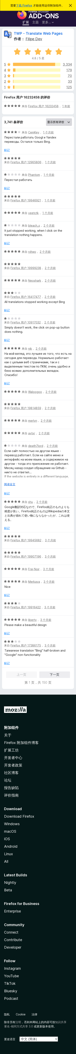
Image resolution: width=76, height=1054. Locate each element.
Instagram (12, 968)
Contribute (13, 940)
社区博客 (11, 773)
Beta (8, 890)
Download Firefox (19, 816)
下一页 (54, 674)
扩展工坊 (11, 750)
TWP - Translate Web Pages (38, 33)
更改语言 (9, 1039)
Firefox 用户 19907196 (26, 556)
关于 (7, 735)
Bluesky (10, 991)
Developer (12, 947)
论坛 (7, 780)
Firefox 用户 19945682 (26, 540)
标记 (7, 150)
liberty (32, 620)
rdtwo (32, 251)
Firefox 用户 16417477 (26, 296)
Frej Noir (34, 569)
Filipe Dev (34, 39)
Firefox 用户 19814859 (26, 408)
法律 (34, 1014)
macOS (10, 831)
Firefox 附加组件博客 (21, 743)
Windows (12, 824)
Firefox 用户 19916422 (26, 607)
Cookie (21, 1014)
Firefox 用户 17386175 (26, 645)
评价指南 (11, 795)
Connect (11, 932)
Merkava (34, 581)
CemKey (33, 132)
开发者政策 (13, 765)
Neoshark (34, 280)
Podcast (11, 998)
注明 (18, 1022)
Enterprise (12, 911)
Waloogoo (35, 391)
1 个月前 (48, 132)
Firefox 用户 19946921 (26, 200)
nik (30, 348)
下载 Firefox (24, 5)
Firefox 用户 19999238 (26, 268)
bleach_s (34, 225)
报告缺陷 (11, 788)
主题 (35, 22)
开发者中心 (13, 758)
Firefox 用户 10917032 (26, 322)
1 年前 (66, 106)
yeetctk (33, 213)
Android (10, 846)
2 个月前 (49, 225)
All (6, 861)
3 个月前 (50, 540)
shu (30, 502)
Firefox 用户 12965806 (26, 162)
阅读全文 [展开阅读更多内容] (9, 484)
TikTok (10, 983)
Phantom (34, 174)
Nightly (10, 882)
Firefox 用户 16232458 (43, 106)
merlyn (32, 420)
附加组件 (11, 727)
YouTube (11, 976)
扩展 (25, 22)
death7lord (35, 446)
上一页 (21, 674)
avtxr (31, 433)
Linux (8, 854)
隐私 (7, 1014)
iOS (7, 839)
